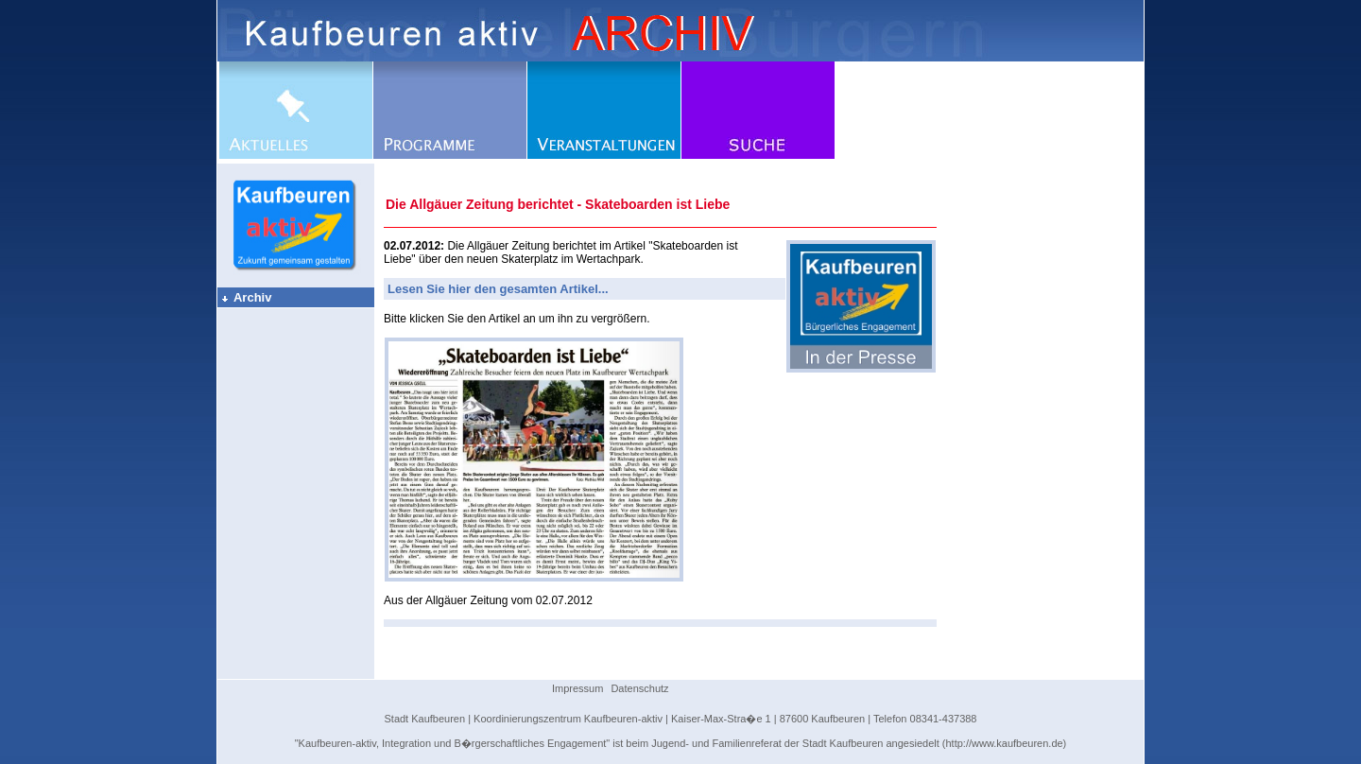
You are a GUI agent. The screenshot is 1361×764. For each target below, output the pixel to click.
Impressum (577, 688)
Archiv (245, 297)
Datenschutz (639, 688)
